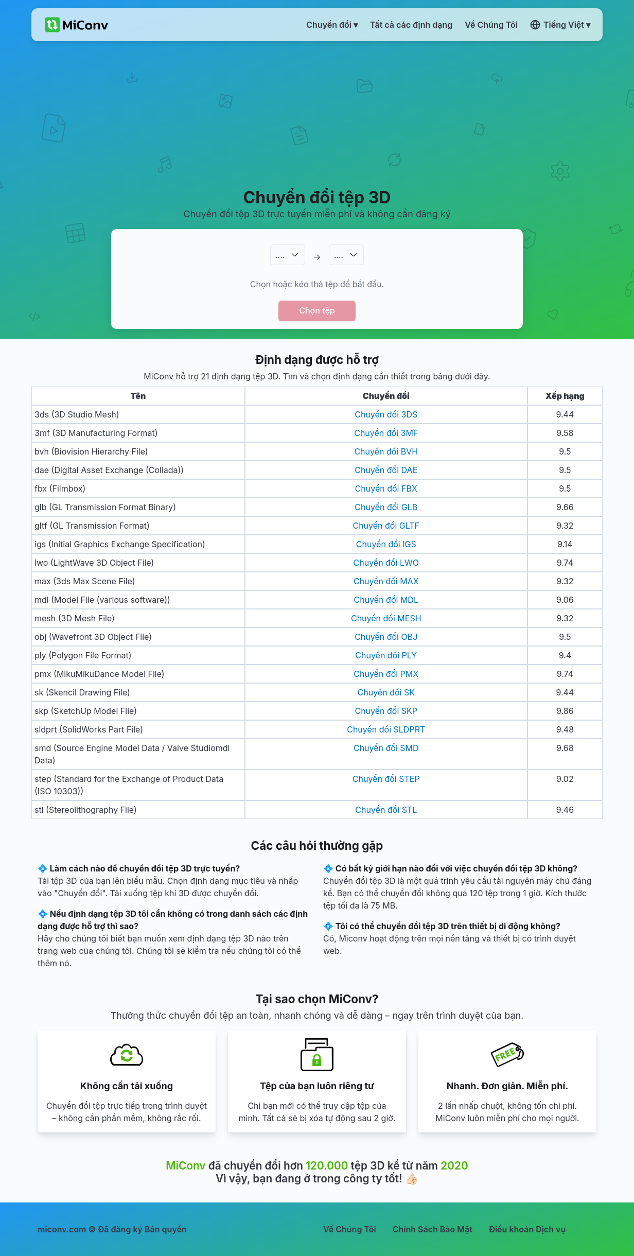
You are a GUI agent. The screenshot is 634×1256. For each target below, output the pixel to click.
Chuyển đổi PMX (386, 674)
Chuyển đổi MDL (386, 600)
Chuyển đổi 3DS (386, 414)
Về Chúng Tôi (349, 1229)
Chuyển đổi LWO (386, 562)
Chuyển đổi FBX (386, 488)
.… (280, 255)
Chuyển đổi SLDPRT (386, 729)
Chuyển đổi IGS (386, 544)
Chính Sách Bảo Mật (432, 1229)
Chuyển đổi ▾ (332, 25)
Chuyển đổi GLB (386, 507)
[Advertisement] (317, 113)
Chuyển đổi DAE (386, 470)
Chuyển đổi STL (386, 810)
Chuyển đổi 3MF (386, 433)
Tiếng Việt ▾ (560, 25)
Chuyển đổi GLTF (386, 525)
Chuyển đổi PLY (386, 655)
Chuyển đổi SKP (386, 711)
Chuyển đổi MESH (386, 618)
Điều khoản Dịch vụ (527, 1229)
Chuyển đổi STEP (386, 779)
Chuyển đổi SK (386, 692)
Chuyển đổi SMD (386, 748)
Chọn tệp (317, 310)
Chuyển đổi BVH (386, 451)
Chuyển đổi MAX (386, 581)
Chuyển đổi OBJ (386, 637)
